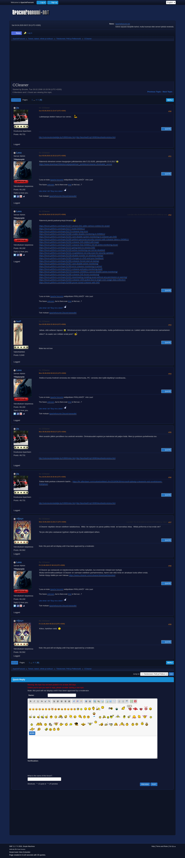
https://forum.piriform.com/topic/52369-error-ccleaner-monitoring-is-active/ (70, 266)
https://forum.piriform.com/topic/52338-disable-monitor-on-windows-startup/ (71, 255)
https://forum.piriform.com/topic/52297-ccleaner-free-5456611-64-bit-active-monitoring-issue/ (78, 245)
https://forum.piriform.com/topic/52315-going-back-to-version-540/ (67, 247)
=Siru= (19, 519)
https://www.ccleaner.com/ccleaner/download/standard (92, 575)
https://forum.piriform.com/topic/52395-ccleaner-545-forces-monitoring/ (69, 274)
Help (153, 846)
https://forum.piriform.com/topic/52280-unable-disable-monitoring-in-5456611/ (72, 234)
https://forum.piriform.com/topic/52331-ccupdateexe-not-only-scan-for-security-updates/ (76, 253)
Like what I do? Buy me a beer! (53, 191)
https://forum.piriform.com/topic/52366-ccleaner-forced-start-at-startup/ (69, 261)
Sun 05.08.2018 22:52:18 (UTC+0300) (52, 214)
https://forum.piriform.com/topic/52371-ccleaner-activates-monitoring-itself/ (70, 269)
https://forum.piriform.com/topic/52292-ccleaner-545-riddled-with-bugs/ (69, 242)
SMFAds (12, 849)
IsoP (18, 321)
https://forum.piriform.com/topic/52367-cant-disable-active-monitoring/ (68, 263)
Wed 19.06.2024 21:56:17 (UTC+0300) (52, 522)
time (69, 185)
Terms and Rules (162, 846)
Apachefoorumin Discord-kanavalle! (63, 196)
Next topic (167, 92)
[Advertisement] (92, 62)
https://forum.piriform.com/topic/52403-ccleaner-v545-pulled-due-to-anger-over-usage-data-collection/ (82, 280)
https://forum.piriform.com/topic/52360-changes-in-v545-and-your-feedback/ (71, 258)
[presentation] (50, 768)
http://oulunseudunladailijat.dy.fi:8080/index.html (57, 137)
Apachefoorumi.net (122, 24)
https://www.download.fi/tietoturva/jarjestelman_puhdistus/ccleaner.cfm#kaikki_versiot (75, 164)
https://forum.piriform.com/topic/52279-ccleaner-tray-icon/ (63, 231)
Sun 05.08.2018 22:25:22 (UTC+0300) (52, 156)
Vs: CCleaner (44, 108)
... (34, 100)
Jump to (136, 674)
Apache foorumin (56, 180)
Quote (166, 129)
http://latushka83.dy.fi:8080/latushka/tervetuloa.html (95, 137)
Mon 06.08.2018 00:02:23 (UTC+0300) (52, 373)
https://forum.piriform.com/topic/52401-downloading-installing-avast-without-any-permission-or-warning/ (83, 277)
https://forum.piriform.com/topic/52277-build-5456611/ (62, 228)
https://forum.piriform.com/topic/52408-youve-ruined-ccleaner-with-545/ (69, 282)
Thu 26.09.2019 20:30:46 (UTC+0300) (52, 477)
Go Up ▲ (172, 846)
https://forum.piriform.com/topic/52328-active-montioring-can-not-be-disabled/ (72, 250)
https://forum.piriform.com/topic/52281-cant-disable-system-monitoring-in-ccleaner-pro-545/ (78, 237)
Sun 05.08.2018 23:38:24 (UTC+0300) (52, 324)
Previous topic (154, 92)
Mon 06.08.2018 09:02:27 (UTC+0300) (52, 432)
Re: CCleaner (44, 519)
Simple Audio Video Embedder (19, 852)
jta (17, 108)
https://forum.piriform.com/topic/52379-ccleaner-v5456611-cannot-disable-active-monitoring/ (78, 272)
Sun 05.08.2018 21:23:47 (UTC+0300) (52, 111)
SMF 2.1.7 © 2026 (15, 846)
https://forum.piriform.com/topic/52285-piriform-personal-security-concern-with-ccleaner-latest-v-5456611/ (84, 239)
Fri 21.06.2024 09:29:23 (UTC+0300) (52, 624)
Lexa (18, 152)
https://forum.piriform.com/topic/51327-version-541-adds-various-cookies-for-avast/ (74, 226)
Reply (170, 100)
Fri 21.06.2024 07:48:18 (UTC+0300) (52, 565)
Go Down (16, 100)
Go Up (14, 662)
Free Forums (21, 849)
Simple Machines (29, 846)
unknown (50, 185)
